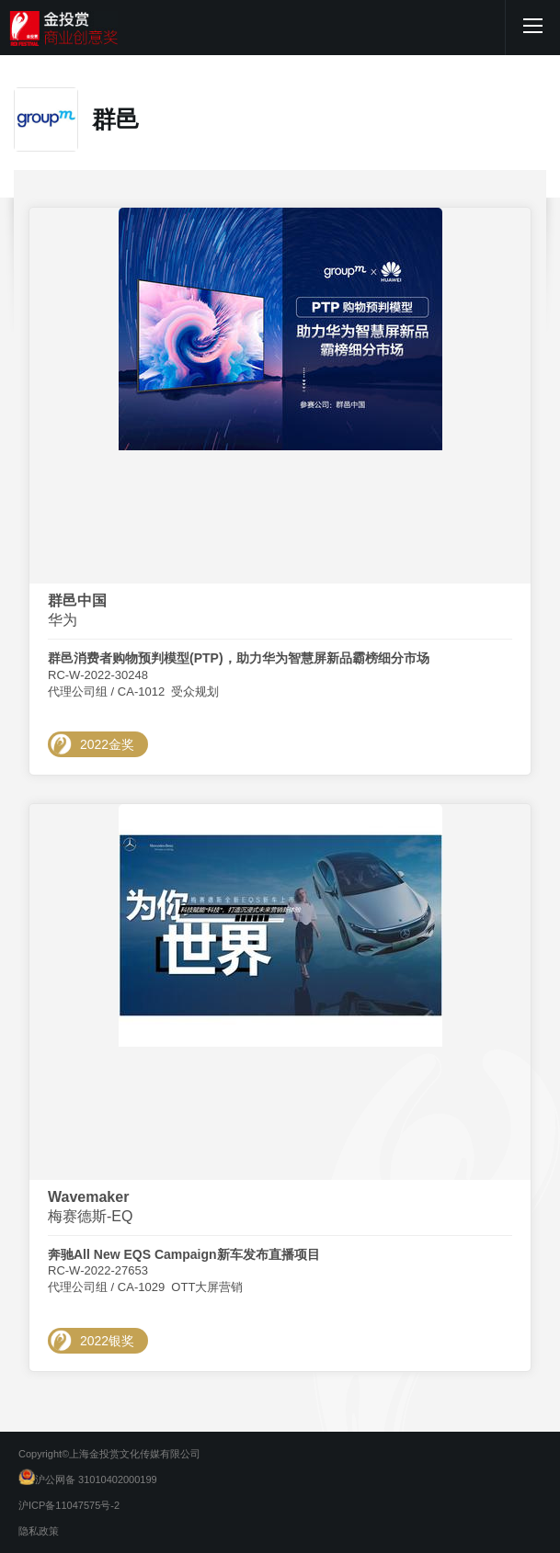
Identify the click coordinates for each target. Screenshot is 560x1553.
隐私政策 (38, 1530)
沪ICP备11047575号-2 (69, 1505)
